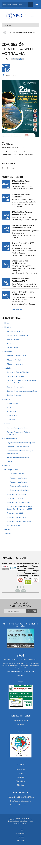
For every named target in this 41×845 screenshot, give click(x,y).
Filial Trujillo (11, 411)
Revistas (20, 840)
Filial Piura (11, 420)
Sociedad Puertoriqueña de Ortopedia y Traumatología (35, 569)
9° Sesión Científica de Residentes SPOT (21, 182)
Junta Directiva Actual (15, 331)
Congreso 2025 (13, 470)
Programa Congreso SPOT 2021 (19, 521)
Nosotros (7, 327)
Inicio (5, 32)
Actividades (20, 833)
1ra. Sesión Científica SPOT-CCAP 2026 (23, 244)
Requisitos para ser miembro (17, 335)
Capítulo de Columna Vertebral (18, 372)
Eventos (7, 465)
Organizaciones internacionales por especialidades (20, 452)
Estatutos (10, 343)
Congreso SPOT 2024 (15, 498)
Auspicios (7, 534)
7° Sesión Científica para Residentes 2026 (22, 213)
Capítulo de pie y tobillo (15, 387)
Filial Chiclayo (12, 416)
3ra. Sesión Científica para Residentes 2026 (23, 293)
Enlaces (7, 529)
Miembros (8, 352)
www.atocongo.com (20, 823)
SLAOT (12, 563)
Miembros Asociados (14, 360)
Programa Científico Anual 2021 (19, 502)
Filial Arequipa (12, 403)
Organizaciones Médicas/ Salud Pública (20, 797)
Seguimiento (17, 59)
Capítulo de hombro (14, 395)
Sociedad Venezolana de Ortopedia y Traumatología (20, 569)
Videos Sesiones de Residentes (18, 457)
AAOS (4, 563)
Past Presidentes (13, 339)
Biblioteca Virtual (10, 438)
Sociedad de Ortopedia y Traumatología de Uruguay (28, 570)
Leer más (20, 675)
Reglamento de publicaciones (17, 428)
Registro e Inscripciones (18, 478)
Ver (8, 59)
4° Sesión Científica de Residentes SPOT (21, 280)
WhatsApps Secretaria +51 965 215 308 (20, 671)
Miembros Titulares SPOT (16, 356)
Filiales (7, 399)
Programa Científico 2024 (16, 494)
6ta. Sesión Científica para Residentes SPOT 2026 (23, 226)
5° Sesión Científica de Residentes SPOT (21, 262)
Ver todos (16, 309)
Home (6, 323)
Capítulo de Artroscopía (15, 376)
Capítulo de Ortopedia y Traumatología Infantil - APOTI (21, 381)
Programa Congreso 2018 (16, 517)
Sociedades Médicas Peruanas (18, 447)
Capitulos (7, 368)
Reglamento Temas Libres (19, 486)
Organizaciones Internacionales (20, 801)
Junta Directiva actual (20, 720)
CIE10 (9, 461)
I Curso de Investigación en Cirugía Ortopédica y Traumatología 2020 (19, 507)
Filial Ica (10, 407)
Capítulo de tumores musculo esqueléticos (22, 391)
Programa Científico (17, 474)
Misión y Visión (12, 347)
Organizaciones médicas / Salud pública (21, 443)
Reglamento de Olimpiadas (19, 490)
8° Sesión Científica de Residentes (21, 195)
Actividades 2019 (13, 525)
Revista (7, 424)
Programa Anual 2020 (15, 513)
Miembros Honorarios (15, 364)
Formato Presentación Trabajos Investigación (18, 433)
